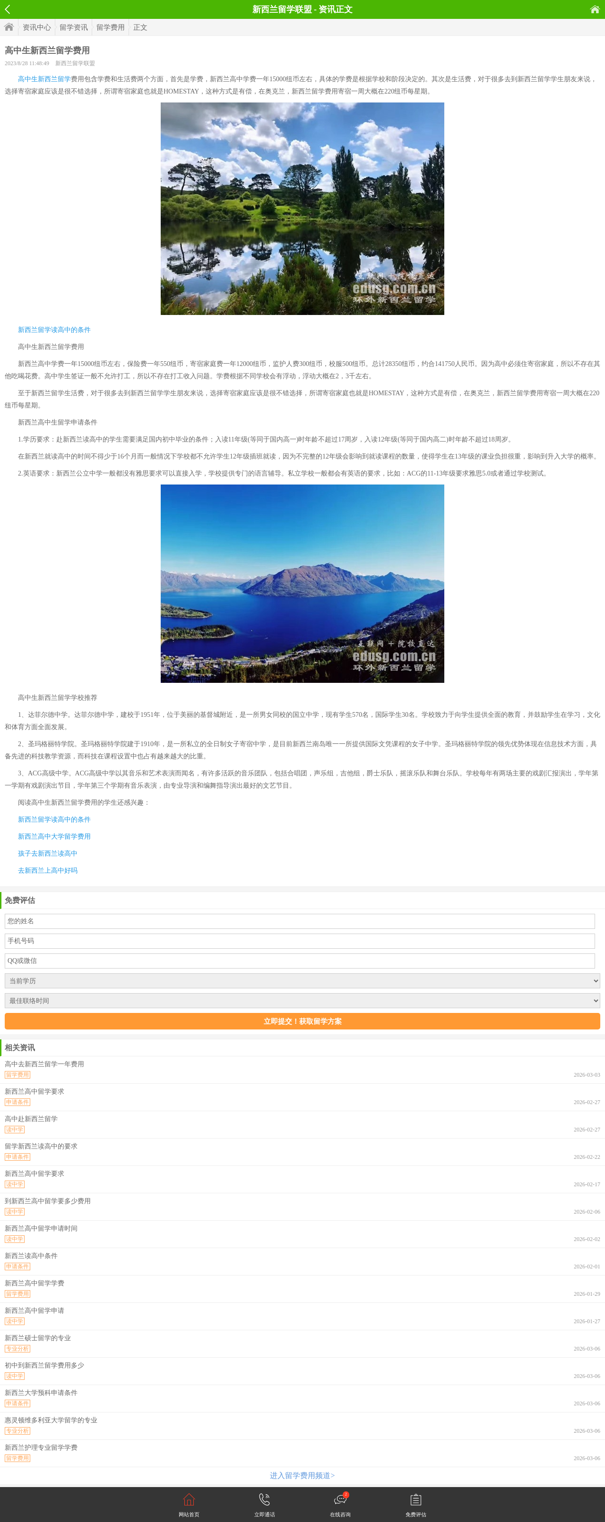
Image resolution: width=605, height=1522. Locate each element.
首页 (595, 9)
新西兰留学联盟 (75, 63)
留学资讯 (74, 27)
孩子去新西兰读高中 (48, 853)
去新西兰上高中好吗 (48, 870)
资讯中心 (37, 27)
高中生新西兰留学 (44, 79)
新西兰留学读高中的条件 (54, 329)
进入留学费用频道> (302, 1475)
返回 (7, 9)
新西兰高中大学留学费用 (54, 836)
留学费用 (110, 27)
